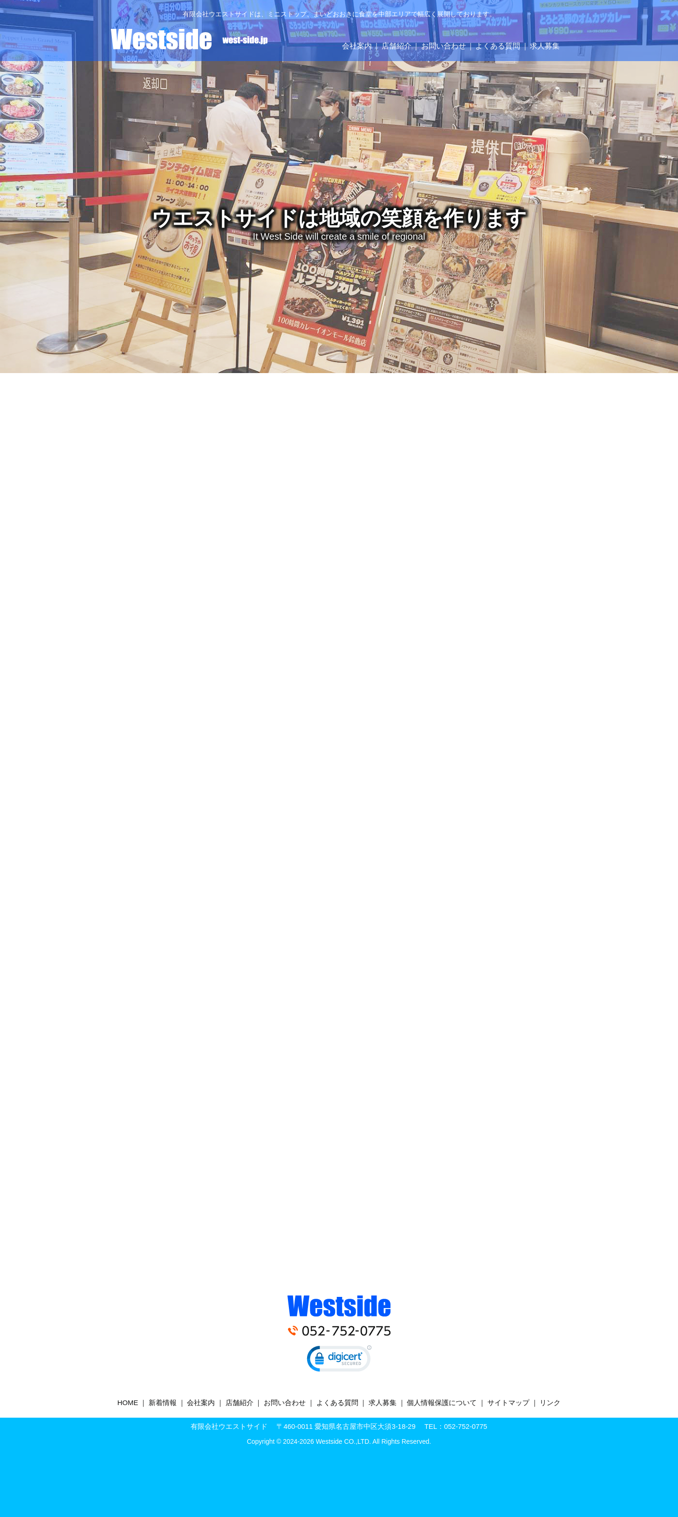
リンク (550, 1402)
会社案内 (357, 46)
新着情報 (163, 1402)
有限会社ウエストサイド (189, 39)
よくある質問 (497, 46)
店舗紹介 (396, 46)
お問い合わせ (443, 46)
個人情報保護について (442, 1402)
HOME (127, 1402)
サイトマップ (508, 1402)
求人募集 (545, 46)
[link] (339, 1361)
